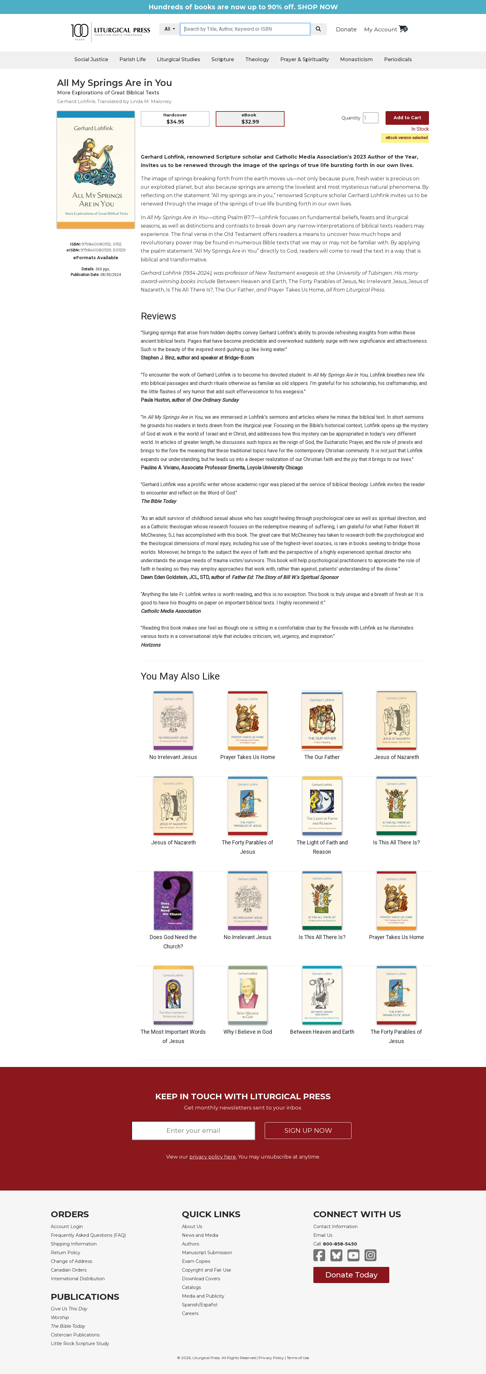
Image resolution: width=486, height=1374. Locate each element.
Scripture (222, 59)
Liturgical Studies (178, 59)
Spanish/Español (199, 1305)
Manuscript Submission (207, 1252)
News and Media (200, 1235)
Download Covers (201, 1278)
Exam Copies (196, 1261)
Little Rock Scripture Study (80, 1343)
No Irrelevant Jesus (173, 757)
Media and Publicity (203, 1296)
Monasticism (356, 59)
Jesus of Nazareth (396, 757)
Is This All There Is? (396, 842)
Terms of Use (298, 1357)
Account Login (67, 1226)
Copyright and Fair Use (206, 1270)
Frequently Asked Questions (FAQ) (88, 1235)
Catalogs (191, 1287)
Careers (190, 1313)
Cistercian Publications (75, 1335)
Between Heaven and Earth (322, 1032)
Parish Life (132, 59)
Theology (257, 59)
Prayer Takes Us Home (247, 757)
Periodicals (398, 59)
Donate (346, 29)
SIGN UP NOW (308, 1130)
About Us (192, 1226)
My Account (380, 29)
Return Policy (65, 1252)
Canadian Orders (68, 1270)
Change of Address (71, 1261)
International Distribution (78, 1278)
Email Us (322, 1235)
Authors (190, 1244)
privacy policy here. (213, 1157)
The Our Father (322, 757)
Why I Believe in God (247, 1032)
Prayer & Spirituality (304, 59)
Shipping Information (74, 1244)
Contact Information (335, 1226)
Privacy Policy (271, 1357)
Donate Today (351, 1274)
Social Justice (91, 59)
